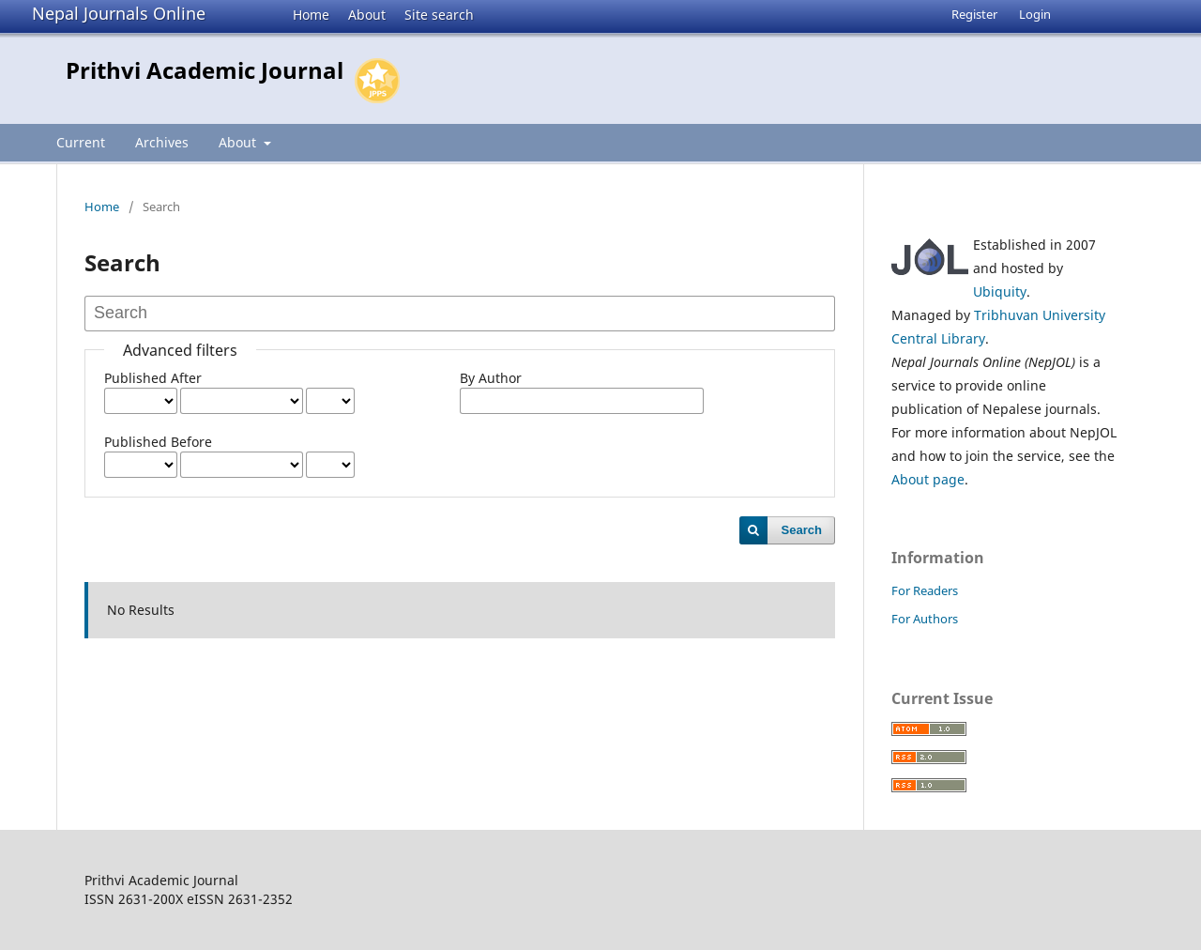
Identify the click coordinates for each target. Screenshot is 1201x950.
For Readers (924, 590)
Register (974, 14)
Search (802, 530)
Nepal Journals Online (118, 13)
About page (928, 479)
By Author (491, 378)
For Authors (924, 618)
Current (80, 142)
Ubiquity (999, 291)
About (367, 14)
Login (1035, 14)
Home (311, 14)
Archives (162, 142)
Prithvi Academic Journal (204, 69)
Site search (439, 14)
